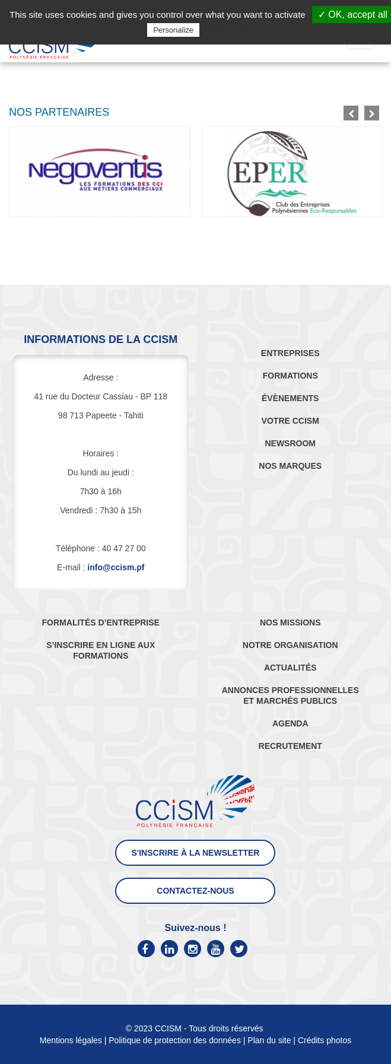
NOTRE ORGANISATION (290, 645)
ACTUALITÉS (290, 667)
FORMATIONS (290, 375)
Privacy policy (230, 29)
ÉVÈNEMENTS (290, 398)
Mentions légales (71, 1040)
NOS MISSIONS (290, 622)
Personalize (173, 30)
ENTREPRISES (290, 353)
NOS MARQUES (290, 466)
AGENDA (290, 723)
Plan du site (269, 1040)
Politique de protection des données (175, 1040)
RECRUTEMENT (290, 746)
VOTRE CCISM (290, 420)
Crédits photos (324, 1040)
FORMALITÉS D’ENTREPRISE (101, 622)
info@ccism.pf (115, 567)
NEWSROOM (290, 443)
